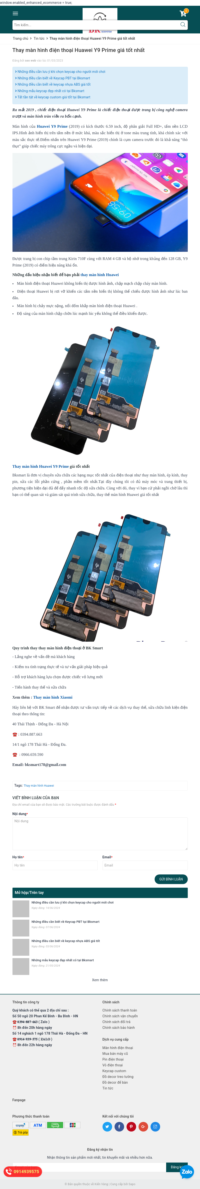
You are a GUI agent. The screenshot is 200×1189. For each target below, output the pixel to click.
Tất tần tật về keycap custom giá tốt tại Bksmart (53, 97)
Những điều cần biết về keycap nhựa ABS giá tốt (53, 84)
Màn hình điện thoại (118, 1048)
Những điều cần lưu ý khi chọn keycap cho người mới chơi (60, 72)
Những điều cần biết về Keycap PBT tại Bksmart (52, 78)
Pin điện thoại (113, 1059)
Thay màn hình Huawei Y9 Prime (40, 466)
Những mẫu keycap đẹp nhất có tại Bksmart (50, 91)
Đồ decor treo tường (118, 1077)
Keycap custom (114, 1071)
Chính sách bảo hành (119, 1028)
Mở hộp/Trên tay (29, 892)
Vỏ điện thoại (113, 1065)
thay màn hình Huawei (100, 275)
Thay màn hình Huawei (39, 785)
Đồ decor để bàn (115, 1082)
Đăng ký (177, 1167)
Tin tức (108, 1088)
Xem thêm (100, 980)
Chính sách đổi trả (117, 1022)
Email (108, 857)
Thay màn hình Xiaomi (53, 697)
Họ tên (18, 857)
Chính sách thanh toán (120, 1010)
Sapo (131, 1184)
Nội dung (20, 814)
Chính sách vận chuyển (120, 1016)
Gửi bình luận (171, 879)
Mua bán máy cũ (115, 1054)
